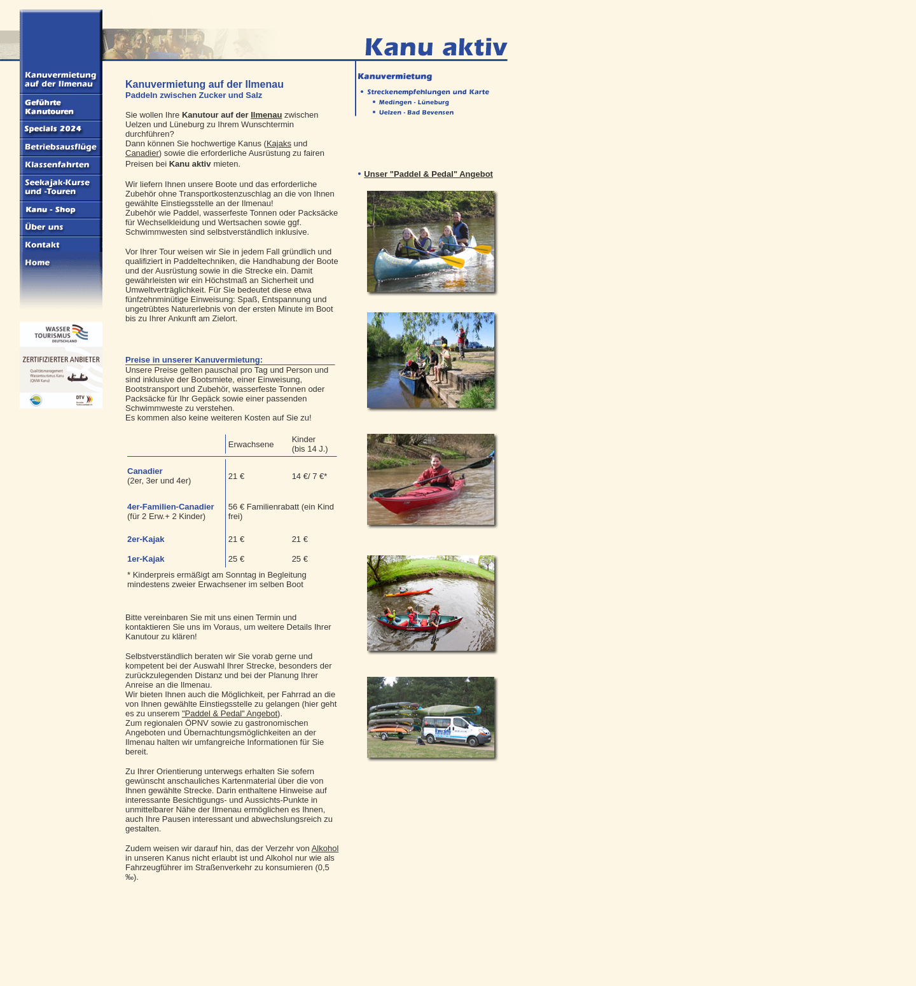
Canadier (142, 153)
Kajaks (279, 143)
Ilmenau (266, 115)
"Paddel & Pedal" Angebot (229, 713)
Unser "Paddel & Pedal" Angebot (428, 174)
